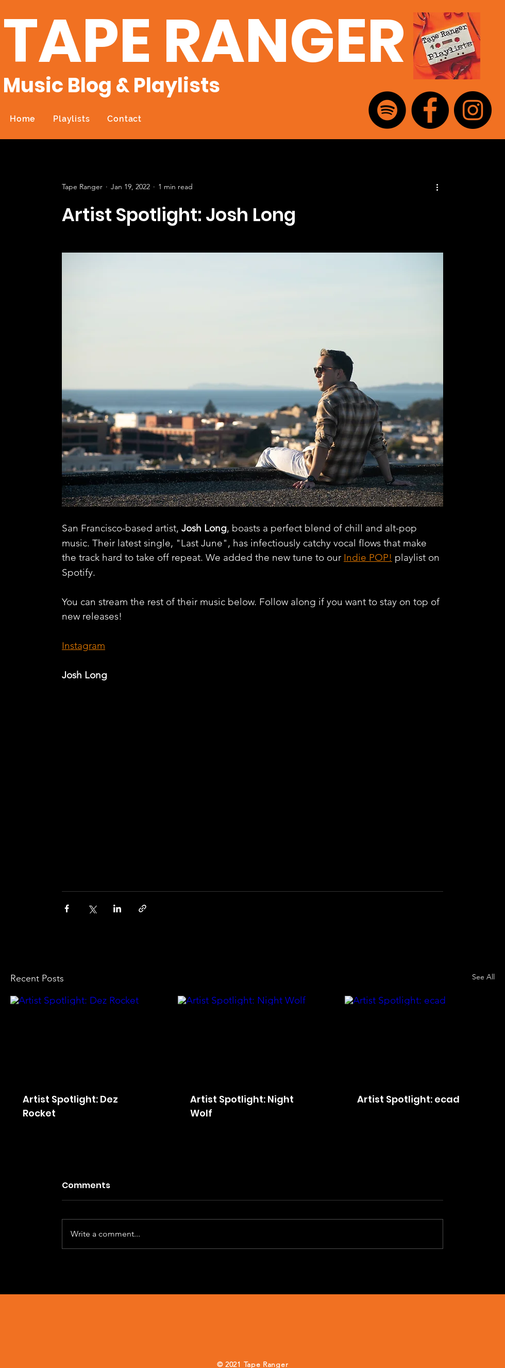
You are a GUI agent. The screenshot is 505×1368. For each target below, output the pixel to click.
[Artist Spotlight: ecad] (420, 1038)
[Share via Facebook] (67, 908)
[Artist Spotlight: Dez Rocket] (85, 1038)
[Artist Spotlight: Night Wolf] (253, 1038)
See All (483, 976)
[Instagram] (473, 110)
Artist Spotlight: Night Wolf (242, 1106)
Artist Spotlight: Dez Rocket (70, 1106)
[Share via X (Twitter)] (92, 908)
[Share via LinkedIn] (117, 908)
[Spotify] (387, 110)
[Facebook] (430, 110)
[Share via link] (142, 908)
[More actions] (437, 186)
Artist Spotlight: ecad (408, 1099)
